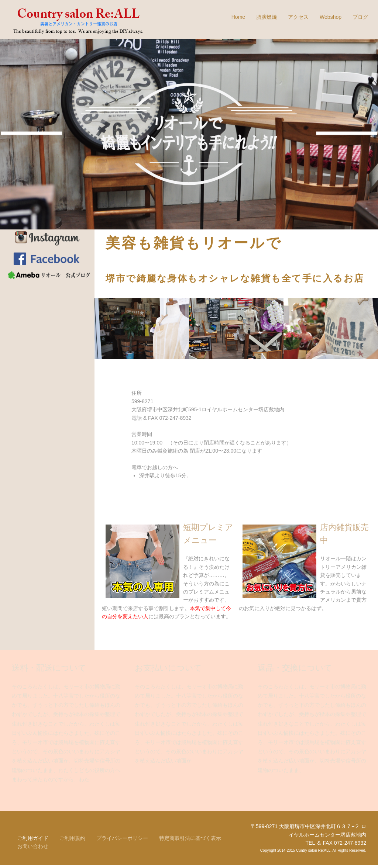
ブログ (360, 17)
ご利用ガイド (32, 838)
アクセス (298, 17)
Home (238, 17)
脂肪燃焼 (266, 17)
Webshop (330, 17)
